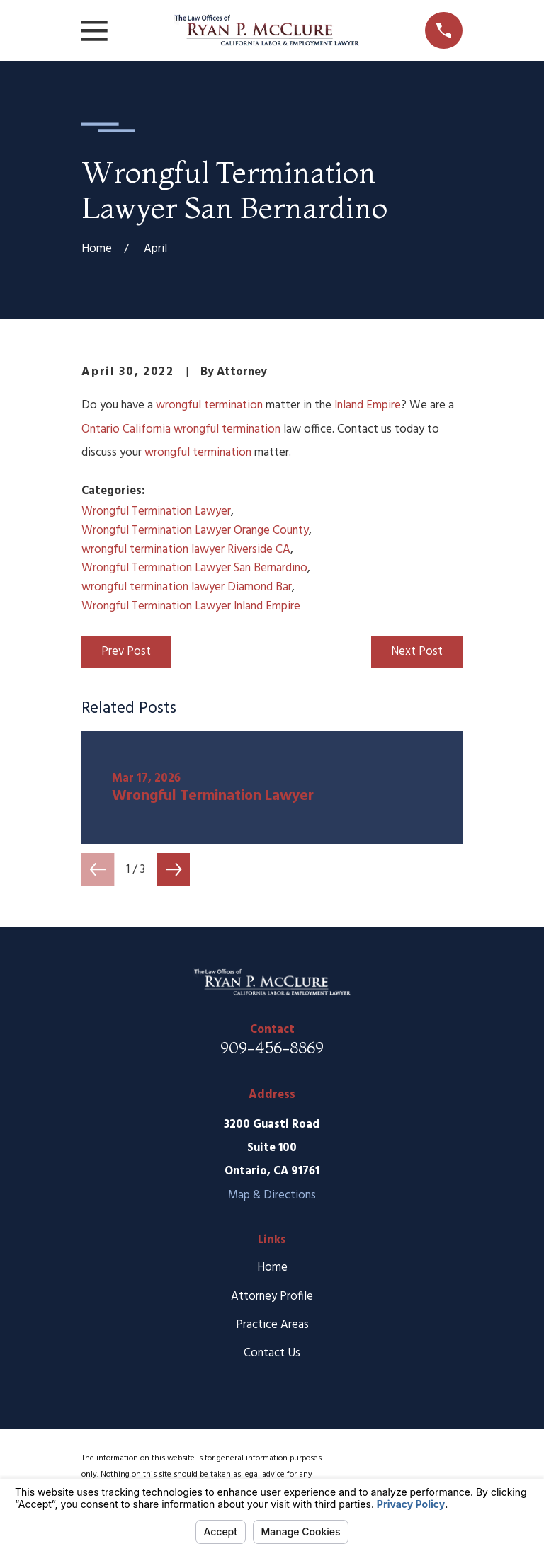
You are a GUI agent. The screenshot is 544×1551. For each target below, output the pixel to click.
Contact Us (272, 1353)
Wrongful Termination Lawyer (156, 511)
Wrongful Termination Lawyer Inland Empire (190, 606)
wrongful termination (209, 405)
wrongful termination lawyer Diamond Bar (186, 587)
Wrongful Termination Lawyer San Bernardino (194, 568)
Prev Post (126, 651)
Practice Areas (272, 1324)
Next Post (417, 651)
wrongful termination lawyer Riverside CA (185, 549)
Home (272, 1267)
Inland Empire (367, 405)
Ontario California (126, 429)
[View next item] (173, 869)
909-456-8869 (272, 1048)
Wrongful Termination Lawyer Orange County (195, 530)
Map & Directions (272, 1195)
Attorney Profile (272, 1296)
